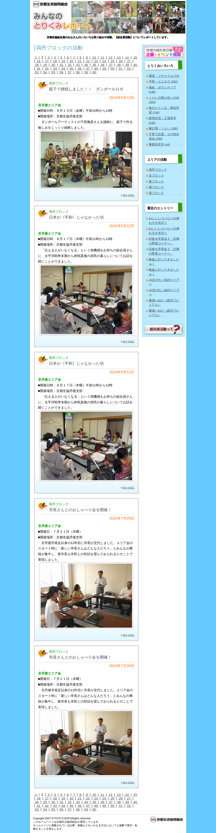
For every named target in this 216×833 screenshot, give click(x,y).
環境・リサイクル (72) (164, 76)
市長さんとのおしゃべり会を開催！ (80, 510)
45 (71, 68)
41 (38, 68)
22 (87, 61)
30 (53, 65)
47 (87, 68)
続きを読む (129, 195)
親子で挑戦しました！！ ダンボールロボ (86, 89)
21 (79, 61)
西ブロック (156, 193)
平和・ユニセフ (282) (163, 81)
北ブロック (156, 175)
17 (46, 61)
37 (110, 65)
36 (102, 65)
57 (69, 72)
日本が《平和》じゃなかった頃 (76, 217)
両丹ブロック (158, 169)
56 (61, 72)
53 (37, 72)
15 (135, 57)
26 (120, 61)
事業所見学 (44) (159, 144)
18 (55, 61)
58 (77, 72)
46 (79, 68)
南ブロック (156, 187)
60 (94, 72)
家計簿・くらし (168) (163, 128)
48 (96, 68)
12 (110, 57)
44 (63, 68)
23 (96, 61)
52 (129, 68)
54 (45, 72)
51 (120, 68)
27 (129, 61)
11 (102, 57)
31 (61, 65)
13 (118, 57)
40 (135, 65)
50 (112, 68)
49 (104, 68)
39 (127, 65)
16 (38, 61)
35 (94, 65)
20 (71, 61)
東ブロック (156, 181)
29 (45, 65)
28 (37, 65)
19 (63, 61)
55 (53, 72)
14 (127, 57)
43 (55, 68)
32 (69, 65)
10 (94, 57)
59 (86, 72)
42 (46, 68)
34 (86, 65)
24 (104, 61)
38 (119, 65)
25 (112, 61)
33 (77, 65)
